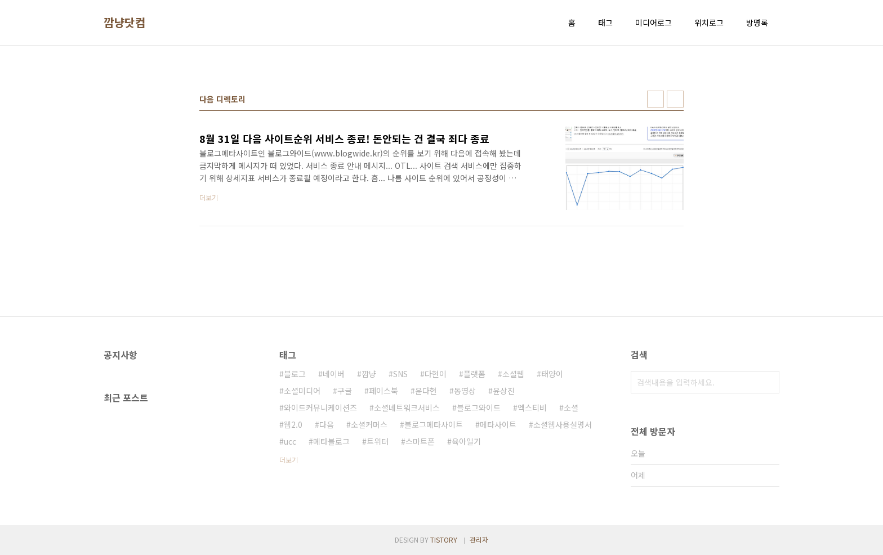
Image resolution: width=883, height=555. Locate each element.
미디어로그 (653, 22)
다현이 (436, 373)
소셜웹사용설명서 (562, 424)
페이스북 (383, 390)
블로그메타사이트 (433, 424)
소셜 (571, 407)
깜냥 (369, 373)
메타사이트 (498, 424)
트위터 (378, 441)
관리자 (479, 539)
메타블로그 (331, 441)
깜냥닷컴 (124, 22)
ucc (290, 441)
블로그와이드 (479, 407)
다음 (326, 424)
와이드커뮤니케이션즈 (320, 407)
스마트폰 (420, 441)
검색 (768, 382)
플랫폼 (474, 373)
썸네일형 (655, 99)
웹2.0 (293, 424)
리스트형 (675, 99)
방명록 (757, 22)
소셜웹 (513, 373)
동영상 (465, 390)
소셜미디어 (302, 390)
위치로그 (709, 22)
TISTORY (443, 539)
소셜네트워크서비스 (407, 407)
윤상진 (504, 390)
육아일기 (466, 441)
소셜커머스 (369, 424)
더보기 (288, 459)
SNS (400, 373)
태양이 (552, 373)
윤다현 (426, 390)
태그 (605, 22)
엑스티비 (532, 407)
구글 (344, 390)
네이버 (334, 373)
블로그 (295, 373)
